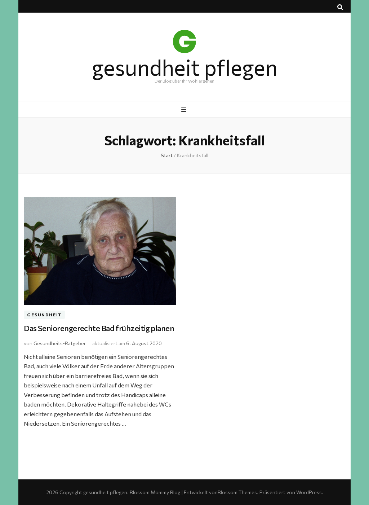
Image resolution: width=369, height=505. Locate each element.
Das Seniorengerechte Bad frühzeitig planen (99, 328)
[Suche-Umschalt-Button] (340, 7)
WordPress (309, 492)
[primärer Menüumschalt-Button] (184, 110)
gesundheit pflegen (184, 67)
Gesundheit (44, 314)
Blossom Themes (237, 492)
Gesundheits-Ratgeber (60, 343)
